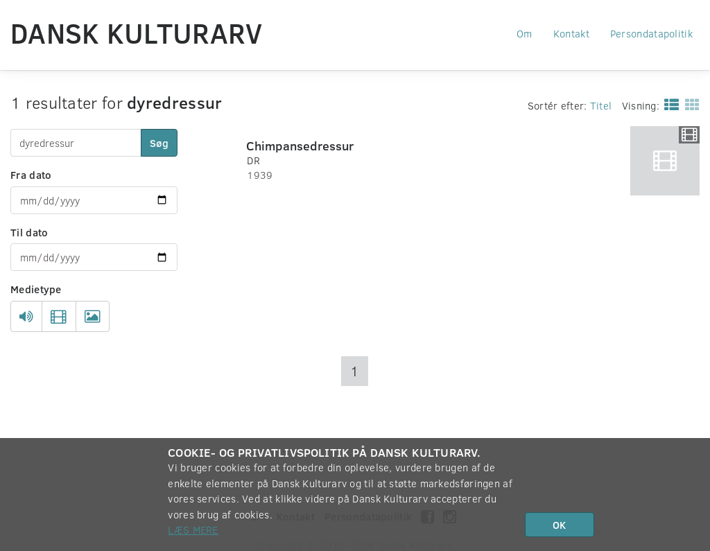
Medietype (36, 289)
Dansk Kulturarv (136, 32)
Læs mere (193, 529)
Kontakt (571, 33)
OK (559, 525)
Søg (159, 143)
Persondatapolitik (651, 33)
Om (524, 33)
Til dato (29, 232)
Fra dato (30, 175)
